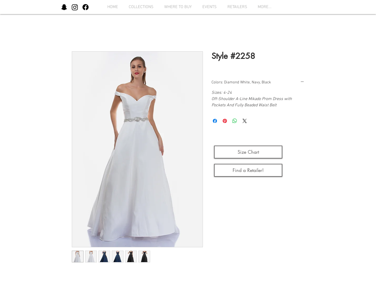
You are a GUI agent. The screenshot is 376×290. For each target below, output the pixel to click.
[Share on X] (245, 121)
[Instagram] (75, 7)
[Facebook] (85, 7)
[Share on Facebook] (215, 121)
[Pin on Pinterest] (225, 121)
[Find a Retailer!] (248, 170)
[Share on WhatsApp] (235, 121)
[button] (139, 7)
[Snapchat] (64, 7)
